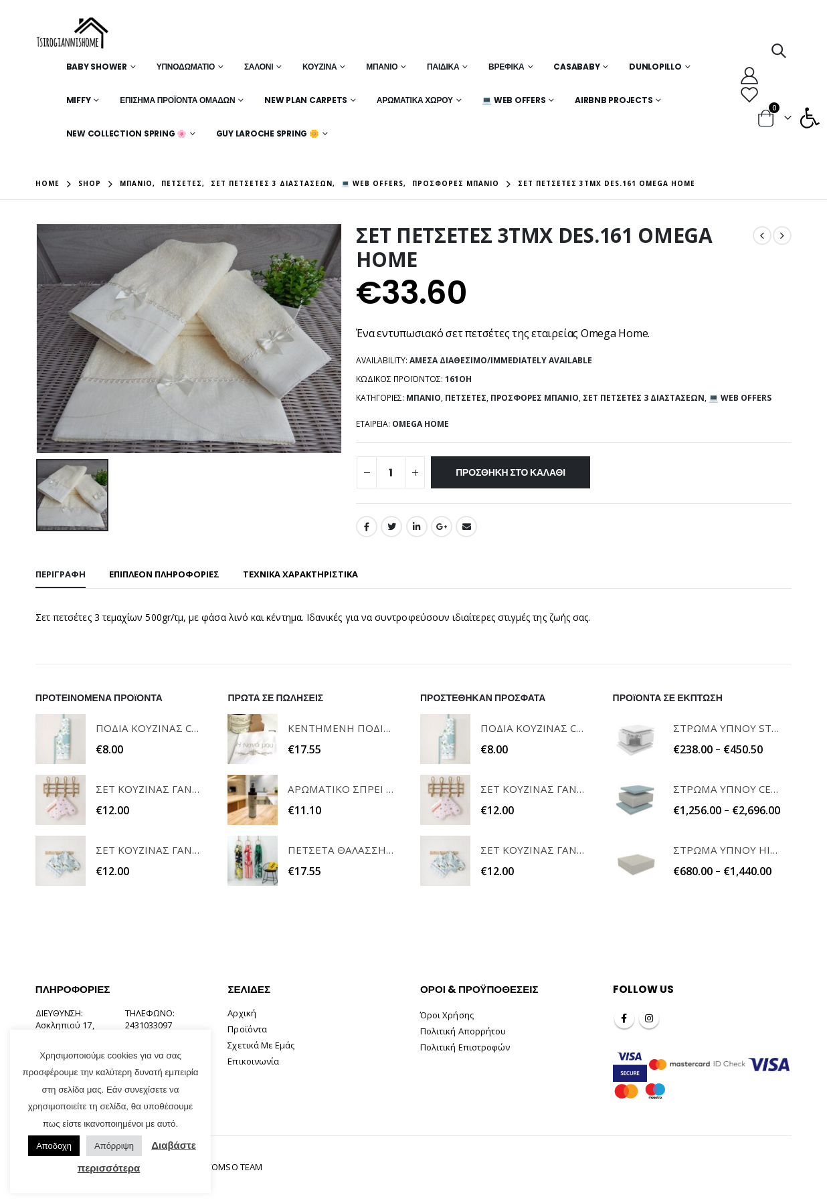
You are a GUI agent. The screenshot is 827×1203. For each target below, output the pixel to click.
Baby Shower (96, 66)
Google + (441, 526)
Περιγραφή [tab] (60, 574)
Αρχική (241, 1013)
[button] (809, 117)
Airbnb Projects (613, 100)
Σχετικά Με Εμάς (260, 1045)
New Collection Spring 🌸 (126, 133)
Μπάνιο (381, 66)
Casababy (576, 66)
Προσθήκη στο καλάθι (510, 472)
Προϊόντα (247, 1029)
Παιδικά (443, 66)
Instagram (649, 1018)
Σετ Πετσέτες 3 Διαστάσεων (644, 397)
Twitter (391, 526)
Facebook (366, 526)
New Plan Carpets (305, 100)
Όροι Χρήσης (447, 1015)
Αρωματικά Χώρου (415, 100)
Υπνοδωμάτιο (186, 66)
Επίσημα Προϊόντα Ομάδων (177, 100)
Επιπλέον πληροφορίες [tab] (164, 574)
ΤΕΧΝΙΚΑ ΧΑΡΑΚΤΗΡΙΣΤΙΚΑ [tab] (300, 574)
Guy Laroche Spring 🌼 (267, 133)
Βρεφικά (506, 66)
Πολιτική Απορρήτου (463, 1031)
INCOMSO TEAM (230, 1167)
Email (466, 526)
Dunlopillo (655, 66)
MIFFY (78, 100)
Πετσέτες (465, 397)
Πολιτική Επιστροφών (465, 1047)
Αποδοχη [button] (54, 1146)
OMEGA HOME (420, 424)
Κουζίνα (319, 66)
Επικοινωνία (253, 1061)
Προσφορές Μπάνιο (534, 397)
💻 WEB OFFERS (513, 100)
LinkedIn (417, 526)
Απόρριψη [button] (114, 1146)
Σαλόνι (258, 66)
